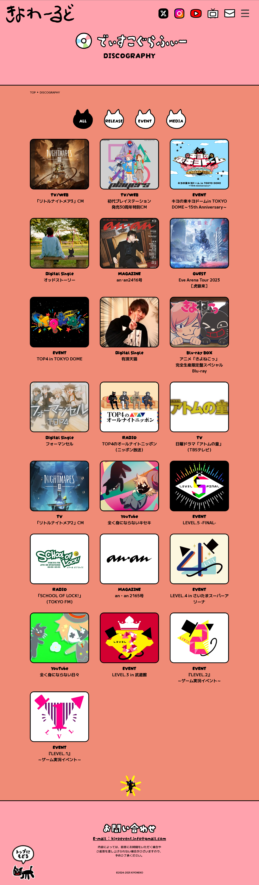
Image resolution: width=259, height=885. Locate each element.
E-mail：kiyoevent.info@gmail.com (129, 837)
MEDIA (176, 120)
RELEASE (114, 120)
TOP (33, 92)
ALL (83, 120)
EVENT (145, 120)
